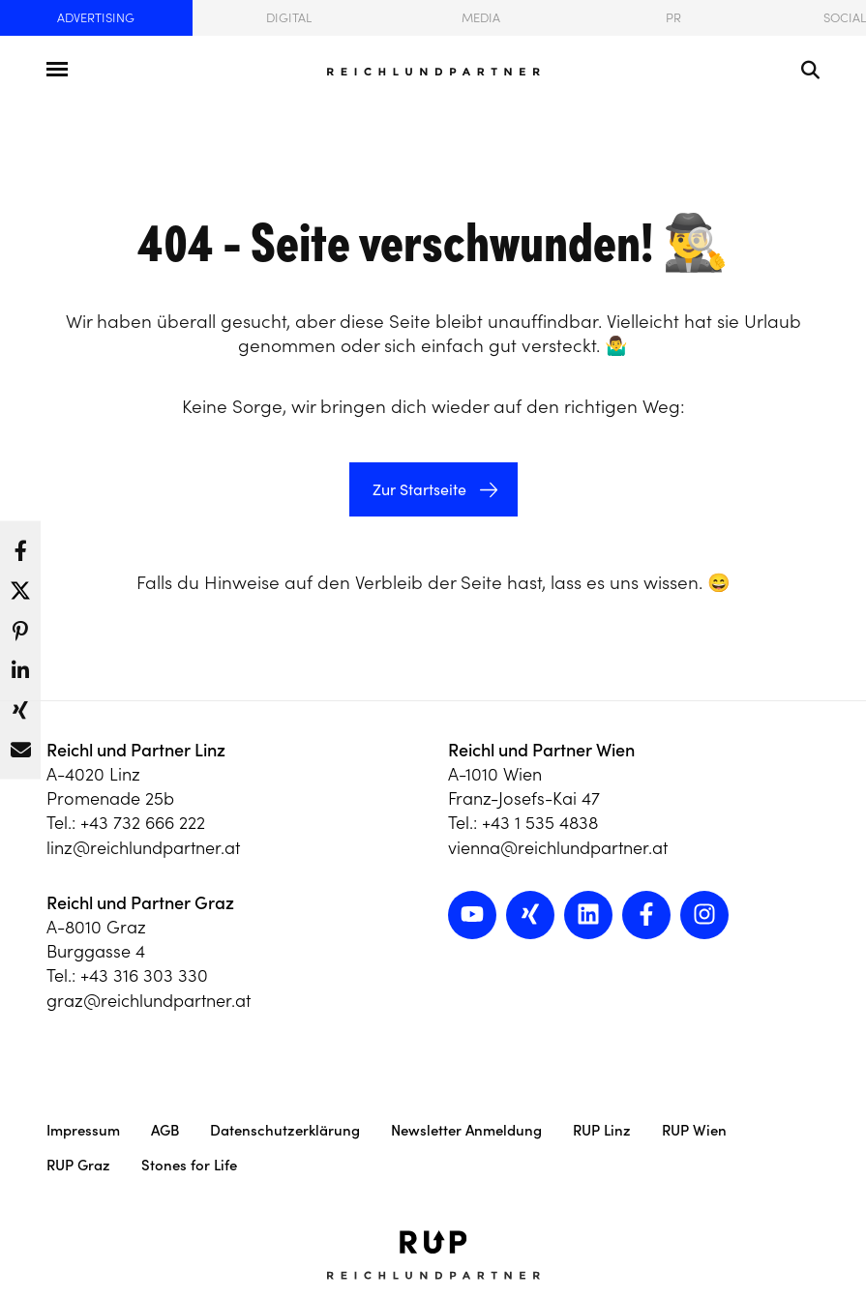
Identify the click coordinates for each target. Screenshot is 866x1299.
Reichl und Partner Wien (541, 750)
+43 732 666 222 (142, 823)
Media (481, 18)
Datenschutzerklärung (285, 1130)
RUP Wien (694, 1130)
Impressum (83, 1130)
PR (673, 18)
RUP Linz (602, 1130)
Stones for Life (189, 1165)
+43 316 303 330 (144, 975)
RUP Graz (78, 1165)
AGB (165, 1130)
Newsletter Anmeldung (466, 1130)
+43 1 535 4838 (540, 823)
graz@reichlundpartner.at (148, 1000)
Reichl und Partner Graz (140, 903)
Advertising (95, 18)
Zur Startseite (417, 489)
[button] (20, 545)
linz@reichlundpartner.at (143, 848)
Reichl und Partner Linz (135, 750)
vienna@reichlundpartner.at (558, 848)
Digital (289, 18)
